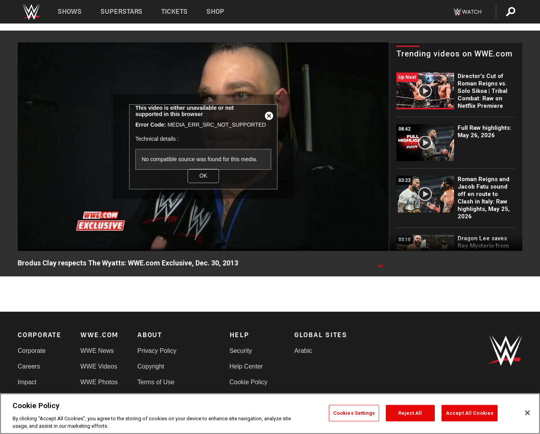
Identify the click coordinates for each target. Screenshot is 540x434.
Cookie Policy (249, 382)
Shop (215, 11)
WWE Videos (98, 366)
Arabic (303, 350)
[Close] (527, 412)
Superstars (121, 11)
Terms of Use (155, 382)
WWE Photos (99, 382)
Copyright (150, 366)
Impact (27, 382)
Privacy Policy (157, 350)
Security (241, 350)
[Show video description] (380, 263)
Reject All (410, 413)
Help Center (246, 366)
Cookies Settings (354, 413)
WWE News (97, 350)
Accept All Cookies (469, 413)
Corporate (32, 350)
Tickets (174, 11)
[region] (270, 413)
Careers (29, 366)
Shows (70, 11)
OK (203, 176)
